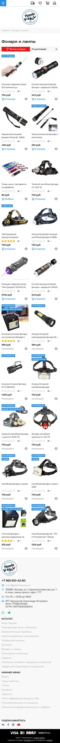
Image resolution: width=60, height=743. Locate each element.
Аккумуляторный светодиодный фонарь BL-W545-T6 (45, 336)
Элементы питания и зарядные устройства (26, 662)
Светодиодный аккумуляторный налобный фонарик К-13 (13, 236)
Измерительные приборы (17, 631)
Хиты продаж (9, 623)
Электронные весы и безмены (19, 627)
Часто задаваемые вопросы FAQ (20, 698)
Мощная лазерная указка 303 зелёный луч (14, 86)
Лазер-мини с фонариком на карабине (14, 185)
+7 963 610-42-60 (13, 580)
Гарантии (7, 694)
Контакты (7, 689)
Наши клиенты (10, 681)
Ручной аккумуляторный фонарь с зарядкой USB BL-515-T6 (45, 86)
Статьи (5, 685)
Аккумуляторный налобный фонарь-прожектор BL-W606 (42, 386)
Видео (5, 676)
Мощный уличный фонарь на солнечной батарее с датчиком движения (14, 336)
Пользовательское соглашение (20, 702)
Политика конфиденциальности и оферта (26, 707)
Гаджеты (7, 657)
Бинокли (7, 644)
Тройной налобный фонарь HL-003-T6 (45, 185)
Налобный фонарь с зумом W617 (45, 485)
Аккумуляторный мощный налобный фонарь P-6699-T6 (44, 236)
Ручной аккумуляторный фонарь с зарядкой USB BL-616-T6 (45, 286)
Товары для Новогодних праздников (23, 666)
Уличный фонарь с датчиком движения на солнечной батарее (13, 536)
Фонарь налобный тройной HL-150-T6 (41, 435)
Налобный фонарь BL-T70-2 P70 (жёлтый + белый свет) (45, 536)
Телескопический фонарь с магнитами (45, 136)
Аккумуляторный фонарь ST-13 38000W (14, 385)
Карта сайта (39, 738)
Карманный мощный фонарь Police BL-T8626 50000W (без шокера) (13, 136)
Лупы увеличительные (15, 653)
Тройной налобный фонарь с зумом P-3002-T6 (15, 435)
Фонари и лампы (11, 649)
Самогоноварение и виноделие (20, 636)
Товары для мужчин (13, 640)
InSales (49, 740)
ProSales (27, 740)
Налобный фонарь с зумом (15, 484)
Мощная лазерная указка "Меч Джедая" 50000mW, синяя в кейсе (14, 286)
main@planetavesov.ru (17, 585)
